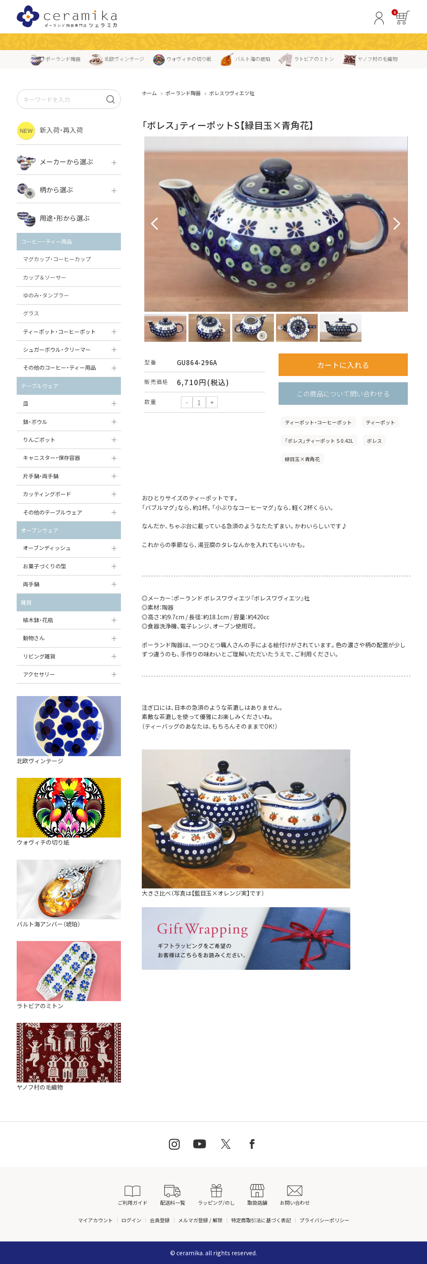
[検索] (110, 99)
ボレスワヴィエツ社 (231, 92)
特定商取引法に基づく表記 (261, 1220)
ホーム (149, 92)
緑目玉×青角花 (302, 458)
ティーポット (380, 422)
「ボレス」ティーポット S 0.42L (319, 440)
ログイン (131, 1220)
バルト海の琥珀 (245, 58)
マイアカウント (95, 1220)
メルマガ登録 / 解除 (200, 1220)
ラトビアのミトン (306, 58)
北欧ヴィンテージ (116, 58)
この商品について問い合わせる (343, 394)
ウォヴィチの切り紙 (182, 58)
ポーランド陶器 (55, 58)
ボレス (374, 440)
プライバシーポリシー (324, 1220)
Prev (155, 224)
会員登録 (160, 1220)
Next (397, 224)
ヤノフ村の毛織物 (369, 58)
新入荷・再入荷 (50, 130)
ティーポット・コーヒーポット (318, 422)
